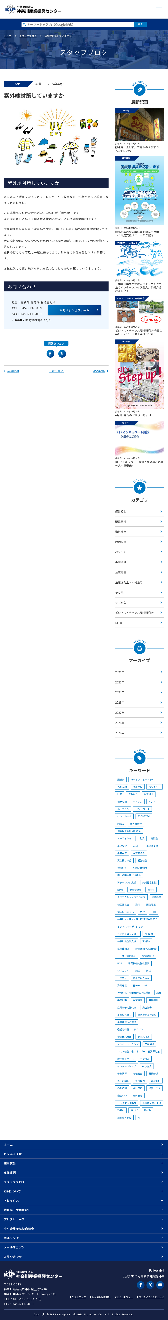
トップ (7, 36)
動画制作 (122, 1095)
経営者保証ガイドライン (130, 1029)
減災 (137, 970)
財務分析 (153, 1073)
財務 (119, 794)
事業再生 (122, 853)
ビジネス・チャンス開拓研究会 (134, 612)
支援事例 (10, 1172)
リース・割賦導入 (126, 955)
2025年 (119, 682)
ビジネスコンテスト (127, 933)
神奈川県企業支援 (126, 941)
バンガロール (142, 809)
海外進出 (120, 532)
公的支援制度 (140, 867)
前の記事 (11, 371)
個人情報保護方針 (101, 1297)
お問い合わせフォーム (74, 310)
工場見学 (122, 845)
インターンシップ (126, 1066)
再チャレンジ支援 (126, 882)
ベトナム (137, 801)
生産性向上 (123, 948)
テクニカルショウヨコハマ (131, 897)
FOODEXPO (144, 816)
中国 (153, 911)
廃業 (158, 992)
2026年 (119, 672)
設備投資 (120, 542)
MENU (159, 9)
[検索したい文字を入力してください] (78, 24)
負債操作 (140, 1080)
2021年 (119, 723)
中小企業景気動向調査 (19, 1229)
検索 (140, 24)
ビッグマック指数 (126, 1103)
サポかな (120, 603)
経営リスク (154, 1088)
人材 (135, 845)
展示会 (151, 889)
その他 (119, 592)
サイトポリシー (124, 1297)
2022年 (119, 712)
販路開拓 (120, 521)
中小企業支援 (151, 845)
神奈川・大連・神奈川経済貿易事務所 (137, 919)
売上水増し (123, 1080)
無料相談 (153, 1000)
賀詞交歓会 (135, 889)
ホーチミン (123, 809)
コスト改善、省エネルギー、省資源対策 (138, 1051)
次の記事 (101, 371)
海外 (137, 904)
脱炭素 (120, 779)
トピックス (11, 1200)
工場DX (146, 941)
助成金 (147, 1110)
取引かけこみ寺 (141, 978)
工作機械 (149, 1044)
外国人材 (122, 787)
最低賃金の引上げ (151, 1103)
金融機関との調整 (147, 1014)
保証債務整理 (124, 1036)
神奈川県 (122, 867)
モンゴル (144, 1058)
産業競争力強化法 (126, 1007)
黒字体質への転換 (126, 1022)
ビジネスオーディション (130, 926)
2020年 (119, 733)
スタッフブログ (28, 36)
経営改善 (142, 860)
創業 (142, 838)
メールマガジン (14, 1247)
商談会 (154, 838)
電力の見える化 (125, 911)
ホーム (8, 1145)
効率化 (120, 1110)
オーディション (125, 838)
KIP (139, 1117)
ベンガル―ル (124, 816)
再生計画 (122, 1000)
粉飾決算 (122, 1073)
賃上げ (134, 1110)
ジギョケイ (123, 970)
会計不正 (137, 1088)
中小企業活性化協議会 (129, 875)
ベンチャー (122, 552)
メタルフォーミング (127, 1044)
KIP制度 (149, 933)
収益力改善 (139, 853)
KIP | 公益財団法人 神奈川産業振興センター (33, 9)
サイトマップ (79, 1297)
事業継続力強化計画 (138, 963)
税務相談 (122, 801)
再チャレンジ (140, 985)
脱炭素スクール (125, 1058)
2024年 (119, 692)
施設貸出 (10, 1163)
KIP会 (118, 623)
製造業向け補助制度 (145, 948)
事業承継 (120, 562)
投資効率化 (148, 955)
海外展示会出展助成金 (129, 831)
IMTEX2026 (144, 1036)
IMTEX (120, 823)
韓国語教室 (123, 904)
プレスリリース (14, 1219)
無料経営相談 (149, 882)
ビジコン (122, 978)
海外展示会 (136, 823)
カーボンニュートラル (142, 779)
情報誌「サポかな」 (17, 1210)
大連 (142, 911)
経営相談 (120, 511)
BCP (119, 963)
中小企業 (147, 1066)
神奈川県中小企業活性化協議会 (133, 992)
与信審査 (137, 1073)
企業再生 (120, 572)
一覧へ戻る (56, 371)
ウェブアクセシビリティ (151, 1297)
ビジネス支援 (13, 1154)
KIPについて (12, 1191)
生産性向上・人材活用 (129, 582)
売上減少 (147, 1007)
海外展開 (137, 1095)
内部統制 (122, 1088)
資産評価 (155, 1080)
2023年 (119, 702)
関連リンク (11, 1238)
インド (152, 801)
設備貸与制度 (124, 1117)
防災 (148, 970)
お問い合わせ (13, 1256)
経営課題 (137, 1000)
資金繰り (133, 794)
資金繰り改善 (124, 860)
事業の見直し (124, 1014)
